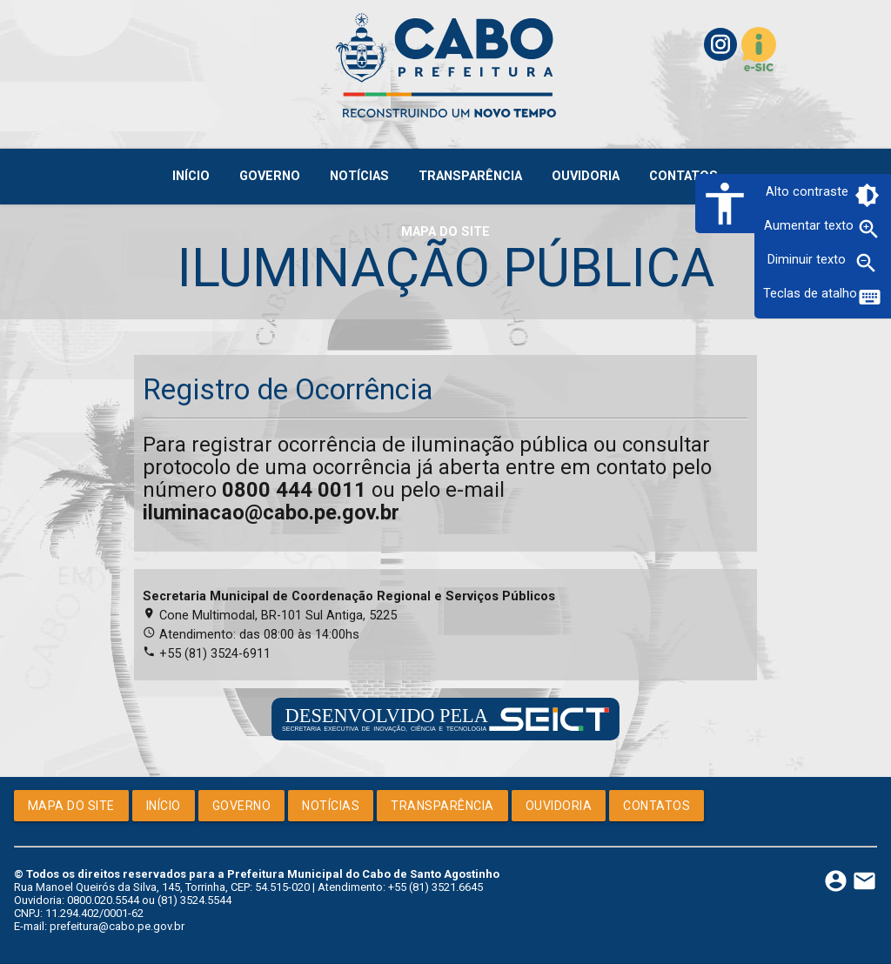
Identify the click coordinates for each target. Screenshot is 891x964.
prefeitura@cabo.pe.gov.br (117, 926)
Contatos (656, 806)
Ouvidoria (559, 806)
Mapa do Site (71, 806)
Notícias (330, 806)
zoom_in (868, 229)
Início (163, 806)
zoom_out (866, 263)
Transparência (442, 806)
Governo (241, 806)
